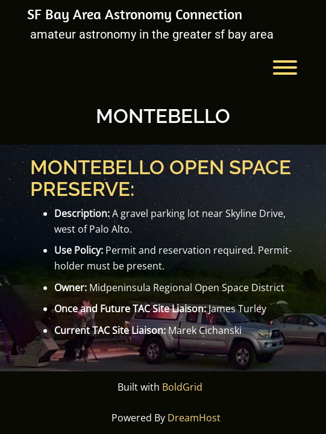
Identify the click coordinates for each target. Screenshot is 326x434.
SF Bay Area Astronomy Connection (134, 14)
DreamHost (194, 417)
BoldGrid (182, 387)
